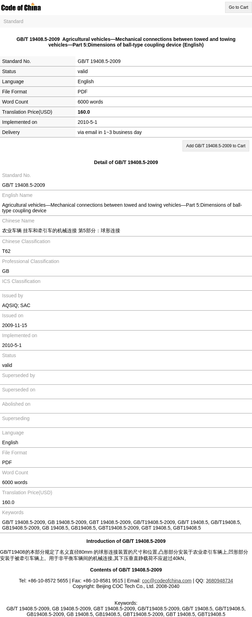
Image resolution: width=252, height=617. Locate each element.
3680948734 (219, 580)
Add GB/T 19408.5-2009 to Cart (215, 145)
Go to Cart (238, 7)
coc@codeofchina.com (167, 580)
